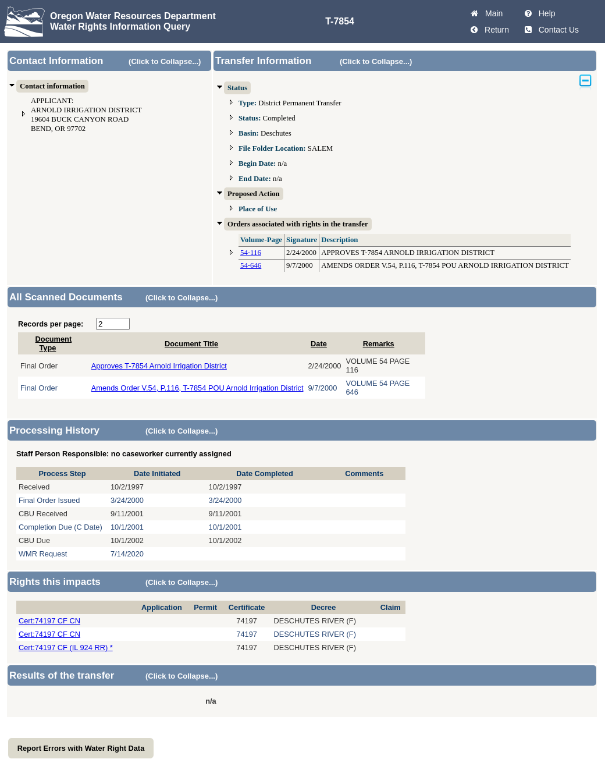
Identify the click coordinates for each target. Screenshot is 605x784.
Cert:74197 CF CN (49, 620)
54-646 (250, 265)
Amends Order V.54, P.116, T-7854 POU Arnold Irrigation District (197, 388)
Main (492, 13)
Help (545, 13)
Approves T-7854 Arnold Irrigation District (159, 365)
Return (494, 29)
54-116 (250, 253)
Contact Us (556, 29)
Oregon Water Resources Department (133, 16)
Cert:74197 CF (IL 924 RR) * (66, 647)
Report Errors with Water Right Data (81, 748)
